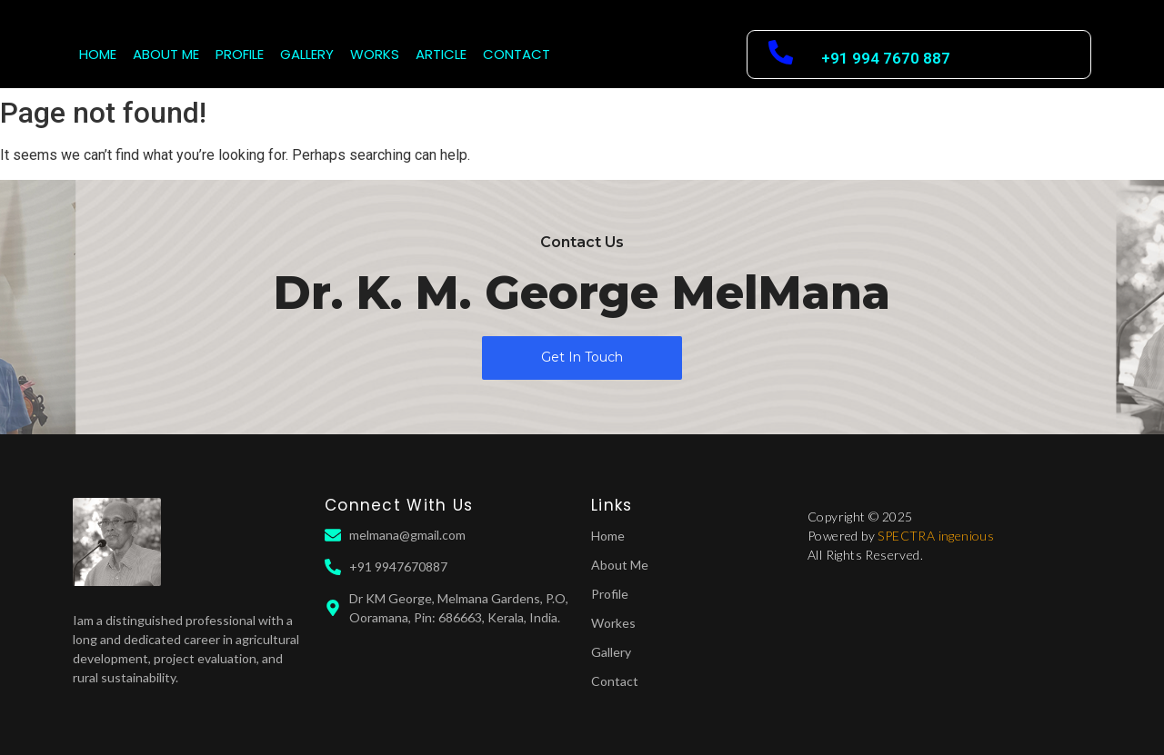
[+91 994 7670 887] (780, 54)
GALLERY (307, 54)
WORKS (374, 54)
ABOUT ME (166, 54)
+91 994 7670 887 (885, 58)
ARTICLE (441, 54)
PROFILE (240, 54)
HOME (97, 54)
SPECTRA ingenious (936, 535)
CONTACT (516, 54)
